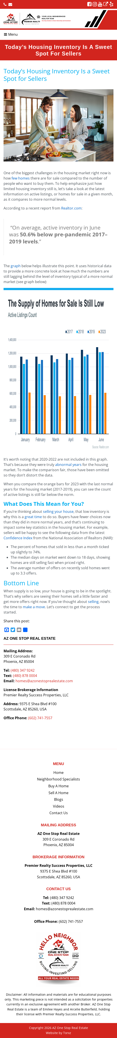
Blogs (58, 799)
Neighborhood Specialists (58, 779)
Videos (58, 806)
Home (58, 772)
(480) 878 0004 (25, 675)
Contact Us (58, 812)
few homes (21, 178)
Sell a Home (58, 792)
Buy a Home (58, 786)
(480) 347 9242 (23, 670)
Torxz (67, 1033)
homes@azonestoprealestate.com (44, 680)
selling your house (58, 511)
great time (33, 516)
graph (16, 265)
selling (93, 601)
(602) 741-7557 (40, 717)
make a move (34, 606)
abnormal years (68, 464)
